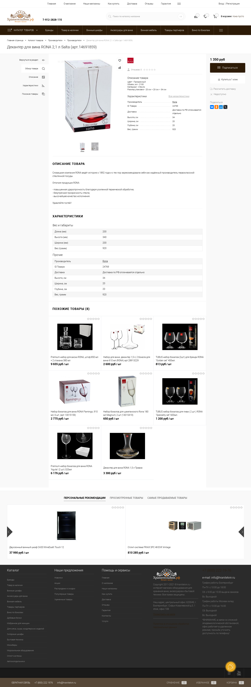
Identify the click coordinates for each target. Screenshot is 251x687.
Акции (57, 583)
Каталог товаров (23, 30)
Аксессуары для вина (17, 596)
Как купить (113, 3)
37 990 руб (19, 553)
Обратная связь (18, 682)
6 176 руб (75, 475)
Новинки (58, 578)
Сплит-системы (14, 656)
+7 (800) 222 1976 (44, 682)
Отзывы (149, 3)
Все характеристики (179, 96)
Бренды (10, 580)
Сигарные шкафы (15, 634)
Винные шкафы (14, 591)
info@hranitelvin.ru (223, 578)
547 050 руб (114, 553)
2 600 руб (127, 366)
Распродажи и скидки (64, 589)
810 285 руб (67, 553)
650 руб (127, 420)
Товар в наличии (15, 585)
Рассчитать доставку (223, 89)
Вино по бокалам (15, 613)
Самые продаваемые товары (167, 498)
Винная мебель (14, 602)
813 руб (180, 366)
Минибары (12, 645)
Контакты (106, 616)
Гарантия (166, 3)
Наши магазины (91, 3)
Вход (221, 3)
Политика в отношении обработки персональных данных (171, 626)
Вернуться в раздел (32, 60)
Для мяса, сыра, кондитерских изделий (25, 629)
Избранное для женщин (18, 623)
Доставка (132, 3)
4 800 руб (160, 553)
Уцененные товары (63, 600)
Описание (37, 77)
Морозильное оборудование (20, 651)
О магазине (70, 3)
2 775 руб (75, 420)
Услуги (105, 621)
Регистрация (233, 3)
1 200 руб (180, 420)
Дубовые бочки (14, 618)
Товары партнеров (15, 607)
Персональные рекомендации (84, 498)
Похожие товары (33, 94)
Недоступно (218, 94)
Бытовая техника (15, 640)
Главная (51, 3)
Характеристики (34, 85)
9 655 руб (75, 366)
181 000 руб (209, 553)
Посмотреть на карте (164, 614)
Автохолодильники (16, 661)
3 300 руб (127, 475)
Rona (174, 102)
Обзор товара (35, 68)
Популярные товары (64, 594)
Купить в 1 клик (228, 79)
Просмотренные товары (126, 498)
